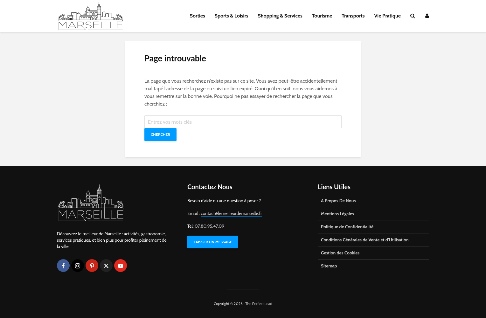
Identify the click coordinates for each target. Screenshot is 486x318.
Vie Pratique (387, 16)
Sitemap (329, 266)
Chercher (160, 134)
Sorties (197, 16)
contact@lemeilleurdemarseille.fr (231, 213)
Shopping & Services (280, 16)
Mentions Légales (337, 214)
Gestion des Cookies (340, 253)
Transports (353, 16)
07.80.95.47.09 (209, 226)
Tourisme (322, 16)
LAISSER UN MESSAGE (213, 241)
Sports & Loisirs (231, 16)
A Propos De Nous (338, 201)
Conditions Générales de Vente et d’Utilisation (365, 240)
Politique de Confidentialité (347, 227)
